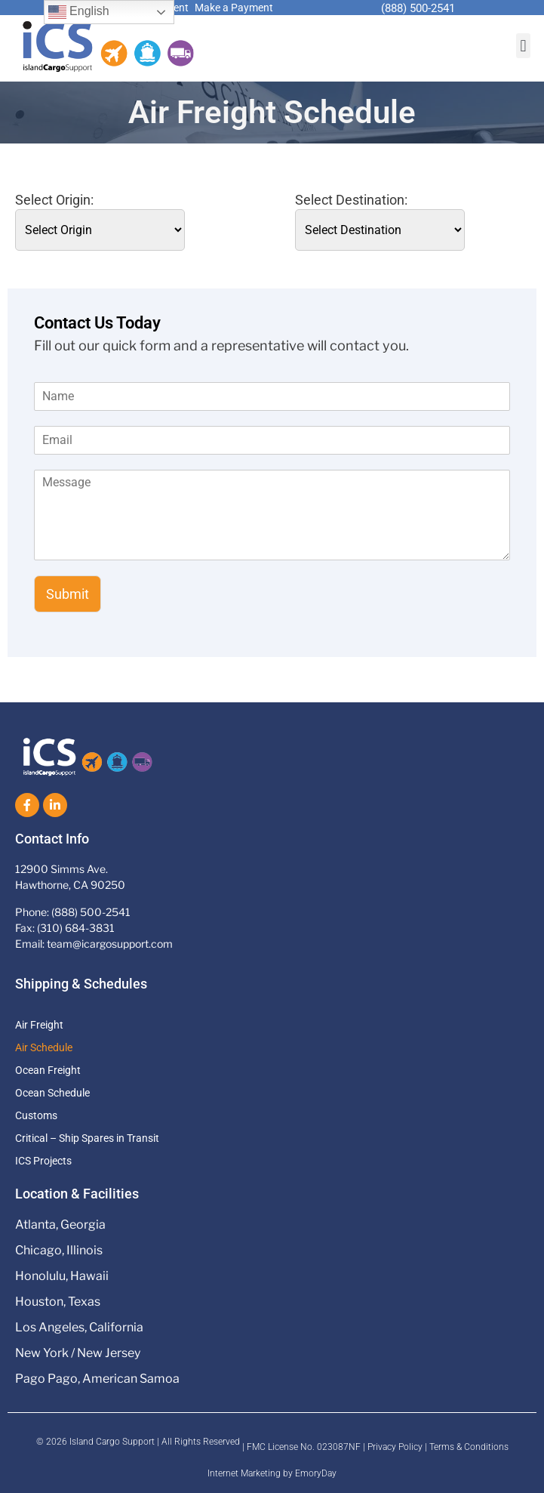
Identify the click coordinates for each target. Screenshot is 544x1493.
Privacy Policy (395, 1447)
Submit (67, 594)
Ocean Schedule (52, 1093)
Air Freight (39, 1025)
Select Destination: (351, 200)
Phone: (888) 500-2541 (73, 911)
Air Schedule (43, 1047)
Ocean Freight (48, 1070)
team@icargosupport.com (110, 943)
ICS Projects (43, 1161)
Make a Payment (234, 8)
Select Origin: (54, 200)
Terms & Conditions (469, 1447)
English (78, 12)
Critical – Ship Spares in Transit (87, 1138)
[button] (523, 45)
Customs (36, 1115)
